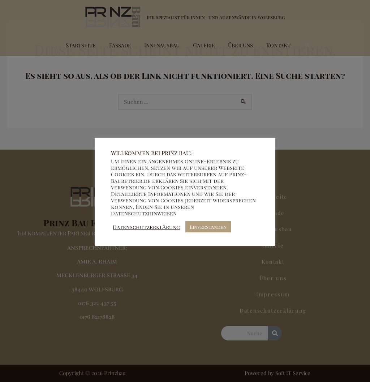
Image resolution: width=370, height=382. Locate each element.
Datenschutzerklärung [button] (146, 227)
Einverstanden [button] (208, 227)
